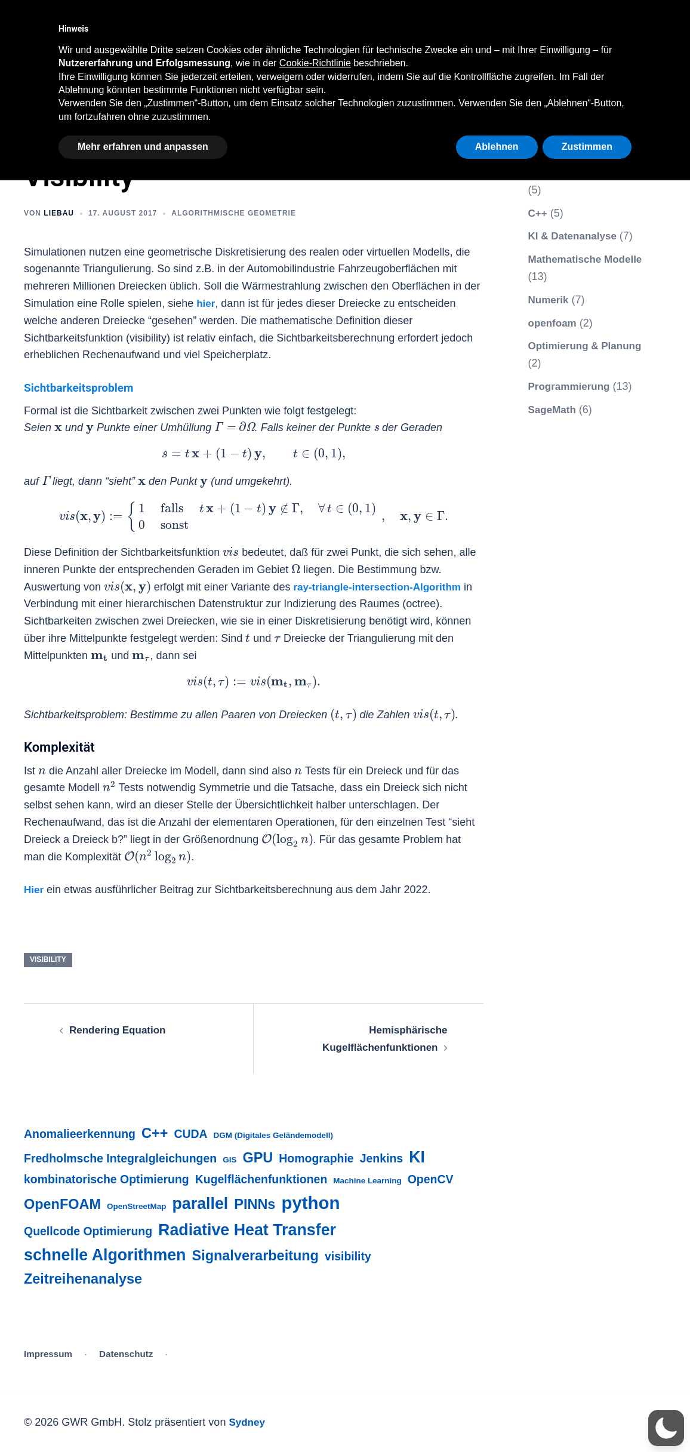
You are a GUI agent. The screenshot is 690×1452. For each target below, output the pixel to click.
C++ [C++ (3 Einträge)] (154, 1133)
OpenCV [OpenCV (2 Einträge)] (431, 1179)
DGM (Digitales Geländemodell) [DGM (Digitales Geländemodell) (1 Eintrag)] (273, 1135)
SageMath (553, 410)
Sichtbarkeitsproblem (87, 387)
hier (206, 303)
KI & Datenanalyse (575, 236)
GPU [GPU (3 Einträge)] (257, 1157)
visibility (48, 959)
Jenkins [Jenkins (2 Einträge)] (381, 1158)
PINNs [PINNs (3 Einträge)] (254, 1204)
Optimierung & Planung (588, 346)
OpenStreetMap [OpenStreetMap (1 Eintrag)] (136, 1206)
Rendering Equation (120, 1030)
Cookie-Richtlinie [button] (315, 63)
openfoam (554, 323)
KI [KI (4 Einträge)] (417, 1157)
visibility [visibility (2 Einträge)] (348, 1256)
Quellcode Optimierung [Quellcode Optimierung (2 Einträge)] (88, 1231)
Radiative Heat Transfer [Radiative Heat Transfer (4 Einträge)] (247, 1230)
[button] (666, 1428)
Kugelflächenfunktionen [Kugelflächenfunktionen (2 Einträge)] (261, 1179)
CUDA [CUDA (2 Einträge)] (190, 1133)
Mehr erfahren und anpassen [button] (143, 146)
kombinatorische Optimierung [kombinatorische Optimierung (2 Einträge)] (106, 1179)
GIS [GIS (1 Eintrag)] (229, 1159)
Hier (34, 890)
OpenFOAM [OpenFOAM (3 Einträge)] (62, 1204)
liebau (59, 213)
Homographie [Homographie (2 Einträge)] (316, 1158)
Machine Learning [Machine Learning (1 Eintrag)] (367, 1180)
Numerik (549, 300)
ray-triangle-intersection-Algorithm (381, 587)
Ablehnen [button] (497, 146)
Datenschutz (126, 1354)
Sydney (248, 1422)
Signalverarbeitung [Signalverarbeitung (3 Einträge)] (255, 1255)
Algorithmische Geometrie (233, 213)
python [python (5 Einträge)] (310, 1203)
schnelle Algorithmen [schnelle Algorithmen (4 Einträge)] (105, 1255)
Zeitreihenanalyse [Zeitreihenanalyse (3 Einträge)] (83, 1279)
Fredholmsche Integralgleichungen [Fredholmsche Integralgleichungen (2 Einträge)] (120, 1158)
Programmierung (571, 386)
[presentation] (58, 428)
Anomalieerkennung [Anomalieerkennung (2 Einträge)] (79, 1133)
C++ (538, 213)
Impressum (48, 1354)
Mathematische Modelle (588, 259)
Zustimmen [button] (587, 146)
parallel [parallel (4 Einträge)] (200, 1204)
